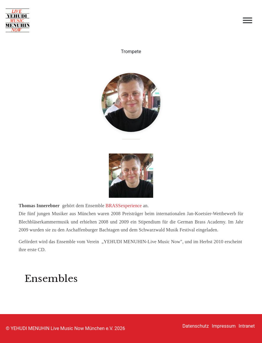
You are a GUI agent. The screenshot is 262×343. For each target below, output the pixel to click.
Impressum (224, 326)
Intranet (247, 326)
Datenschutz (195, 326)
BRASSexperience (124, 205)
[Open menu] (247, 20)
